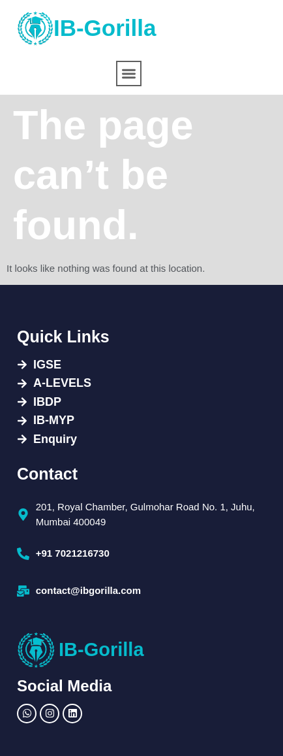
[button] (129, 73)
